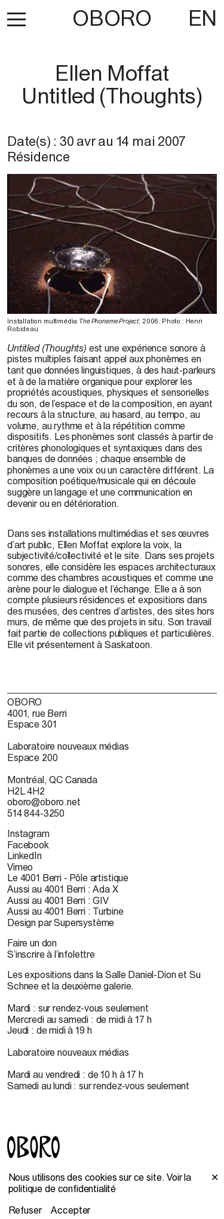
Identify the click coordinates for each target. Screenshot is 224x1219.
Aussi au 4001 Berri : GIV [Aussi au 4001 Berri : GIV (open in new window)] (58, 900)
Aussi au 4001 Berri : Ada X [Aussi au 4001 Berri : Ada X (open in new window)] (62, 889)
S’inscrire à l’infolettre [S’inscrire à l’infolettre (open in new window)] (51, 954)
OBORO (111, 18)
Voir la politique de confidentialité (100, 1183)
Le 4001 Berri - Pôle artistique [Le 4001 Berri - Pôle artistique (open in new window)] (67, 877)
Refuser (25, 1210)
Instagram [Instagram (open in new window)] (28, 833)
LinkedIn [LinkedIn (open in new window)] (24, 855)
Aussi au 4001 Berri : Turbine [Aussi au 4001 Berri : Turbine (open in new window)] (65, 911)
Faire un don (32, 942)
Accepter (70, 1210)
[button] (16, 19)
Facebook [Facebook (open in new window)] (28, 844)
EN (202, 17)
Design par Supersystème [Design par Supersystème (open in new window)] (60, 922)
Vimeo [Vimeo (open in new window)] (20, 866)
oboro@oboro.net (44, 801)
